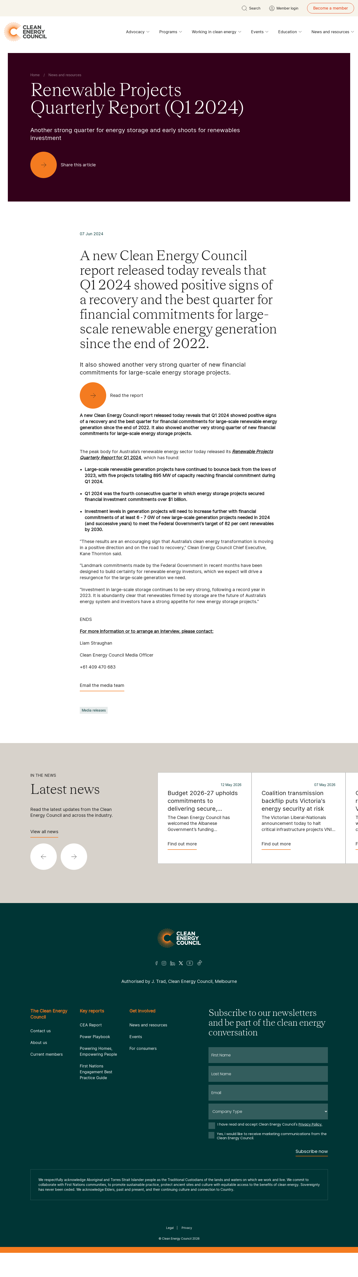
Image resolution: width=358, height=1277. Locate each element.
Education (290, 33)
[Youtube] (190, 963)
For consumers (143, 1048)
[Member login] (283, 8)
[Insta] (164, 963)
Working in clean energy (216, 33)
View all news (44, 833)
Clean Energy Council (177, 1238)
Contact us (40, 1030)
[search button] (251, 8)
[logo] (25, 31)
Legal (170, 1228)
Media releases (94, 710)
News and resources (333, 33)
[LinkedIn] (172, 963)
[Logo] (179, 938)
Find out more (182, 845)
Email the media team (102, 687)
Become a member (330, 8)
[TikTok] (200, 963)
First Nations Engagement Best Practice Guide (96, 1072)
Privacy (187, 1228)
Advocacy (138, 33)
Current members (46, 1054)
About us (38, 1042)
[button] (43, 856)
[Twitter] (181, 963)
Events (259, 33)
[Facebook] (156, 963)
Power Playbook (95, 1036)
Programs (170, 33)
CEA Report (91, 1024)
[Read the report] (115, 395)
